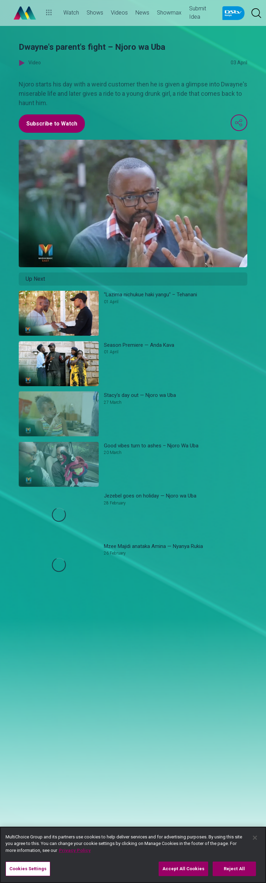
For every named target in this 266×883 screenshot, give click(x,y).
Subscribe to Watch (51, 123)
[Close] (255, 837)
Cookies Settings (27, 868)
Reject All (234, 868)
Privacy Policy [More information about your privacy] (75, 850)
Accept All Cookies (183, 868)
